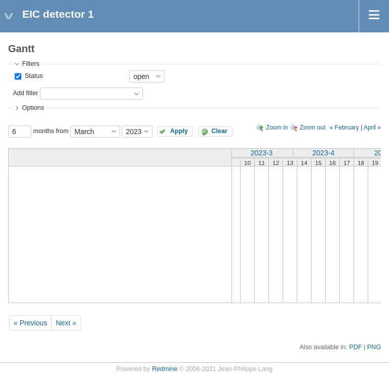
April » (372, 127)
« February (344, 127)
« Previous (30, 323)
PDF (355, 347)
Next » (66, 323)
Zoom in (277, 127)
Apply (179, 131)
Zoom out (313, 127)
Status (33, 75)
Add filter (25, 93)
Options (33, 107)
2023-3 (262, 153)
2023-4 (324, 153)
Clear (219, 131)
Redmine (164, 368)
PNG (374, 347)
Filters (30, 63)
